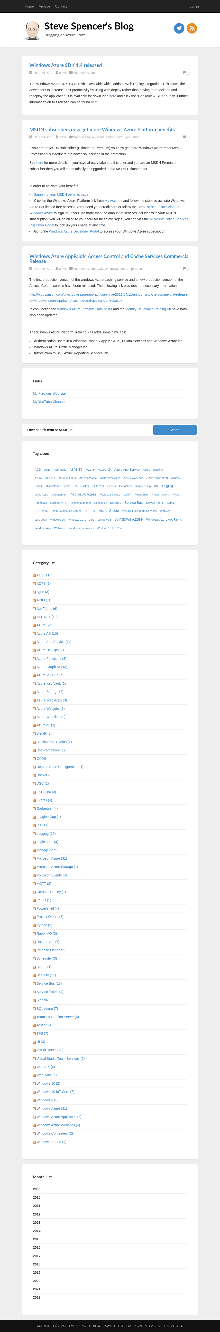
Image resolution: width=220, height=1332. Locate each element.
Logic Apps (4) (47, 842)
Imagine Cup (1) (49, 817)
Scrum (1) (44, 967)
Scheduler (100, 502)
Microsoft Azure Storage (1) (57, 867)
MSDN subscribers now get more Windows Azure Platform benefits (102, 129)
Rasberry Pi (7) (48, 942)
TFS (86, 510)
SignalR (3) (45, 1000)
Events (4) (44, 800)
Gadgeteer (125, 486)
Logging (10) (46, 834)
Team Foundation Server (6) (58, 1017)
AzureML (176, 477)
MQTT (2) (44, 883)
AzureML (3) (46, 725)
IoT (156, 486)
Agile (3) (43, 592)
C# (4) (41, 758)
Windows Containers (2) (55, 1133)
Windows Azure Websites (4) (58, 1125)
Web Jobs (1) (47, 1075)
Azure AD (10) (47, 633)
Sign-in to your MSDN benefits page (61, 194)
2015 (36, 1239)
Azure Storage (88, 477)
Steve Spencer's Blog (89, 26)
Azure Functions (153, 469)
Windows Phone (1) (51, 1142)
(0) (187, 73)
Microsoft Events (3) (52, 875)
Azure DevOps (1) (50, 650)
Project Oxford (160, 494)
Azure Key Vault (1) (51, 683)
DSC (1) (43, 783)
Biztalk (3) (44, 733)
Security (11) (46, 975)
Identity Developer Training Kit (148, 309)
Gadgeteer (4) (47, 808)
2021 (36, 1289)
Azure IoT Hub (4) (50, 675)
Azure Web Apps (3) (52, 700)
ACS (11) (44, 575)
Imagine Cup (143, 486)
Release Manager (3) (53, 950)
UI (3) (41, 1042)
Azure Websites (157, 478)
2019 (36, 1272)
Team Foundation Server (66, 510)
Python (177, 494)
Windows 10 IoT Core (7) (55, 1092)
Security (115, 503)
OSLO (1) (44, 900)
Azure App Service (127, 469)
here (112, 96)
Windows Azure (84, 73)
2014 (36, 1231)
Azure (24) (44, 625)
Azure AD (104, 469)
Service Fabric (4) (50, 992)
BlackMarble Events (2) (54, 742)
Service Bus (133, 503)
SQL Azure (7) (47, 1009)
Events (111, 486)
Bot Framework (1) (51, 750)
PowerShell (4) (48, 908)
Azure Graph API (45, 477)
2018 (36, 1264)
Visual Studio (106, 137)
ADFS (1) (44, 583)
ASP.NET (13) (47, 617)
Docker (84, 486)
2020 (36, 1281)
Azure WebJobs (133, 477)
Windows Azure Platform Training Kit (84, 309)
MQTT (127, 494)
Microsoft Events (110, 494)
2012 (36, 1214)
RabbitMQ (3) (47, 933)
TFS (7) (42, 1033)
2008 (36, 1189)
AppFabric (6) (47, 609)
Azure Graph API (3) (52, 667)
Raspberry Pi (58, 502)
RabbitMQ (41, 502)
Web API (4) (46, 1067)
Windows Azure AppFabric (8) (59, 1117)
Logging (167, 486)
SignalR (171, 502)
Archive (44, 6)
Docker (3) (44, 775)
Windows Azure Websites (50, 528)
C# (75, 486)
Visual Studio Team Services (139, 510)
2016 (36, 1247)
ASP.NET (76, 469)
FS (181, 1326)
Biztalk (39, 486)
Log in (194, 6)
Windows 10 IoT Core (81, 519)
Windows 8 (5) (47, 1100)
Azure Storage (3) (50, 692)
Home (29, 6)
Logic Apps (41, 494)
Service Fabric (155, 502)
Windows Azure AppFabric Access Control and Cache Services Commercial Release (109, 258)
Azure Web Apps (110, 477)
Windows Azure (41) (52, 1108)
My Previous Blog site (49, 393)
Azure (90, 469)
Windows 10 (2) (48, 1083)
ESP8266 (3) (46, 792)
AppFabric (132, 137)
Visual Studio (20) (50, 1050)
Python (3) (44, 925)
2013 (36, 1223)
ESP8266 (98, 486)
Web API (165, 510)
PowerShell (141, 494)
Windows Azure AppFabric (123, 269)
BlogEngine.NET (137, 1326)
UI (94, 510)
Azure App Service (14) (54, 642)
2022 (36, 1297)
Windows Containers (81, 528)
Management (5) (49, 850)
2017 (36, 1256)
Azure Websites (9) (51, 717)
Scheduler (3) (47, 958)
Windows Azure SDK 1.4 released (65, 65)
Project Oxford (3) (50, 917)
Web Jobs (41, 519)
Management (59, 494)
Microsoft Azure (83, 494)
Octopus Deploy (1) (51, 892)
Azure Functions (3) (51, 659)
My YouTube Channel (49, 402)
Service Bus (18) (49, 983)
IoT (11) (42, 825)
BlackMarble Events (58, 486)
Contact (61, 6)
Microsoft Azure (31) (52, 858)
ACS (120, 137)
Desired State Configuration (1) (60, 767)
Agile (47, 469)
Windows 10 (57, 519)
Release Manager (80, 502)
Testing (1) (44, 1025)
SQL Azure (41, 510)
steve (63, 73)
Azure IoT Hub (67, 477)
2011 (36, 1206)
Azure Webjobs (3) (51, 708)
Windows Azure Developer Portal (74, 231)
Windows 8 (104, 519)
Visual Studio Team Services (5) (61, 1058)
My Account (113, 201)
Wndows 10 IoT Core (110, 528)
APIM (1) (43, 600)
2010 (36, 1197)
